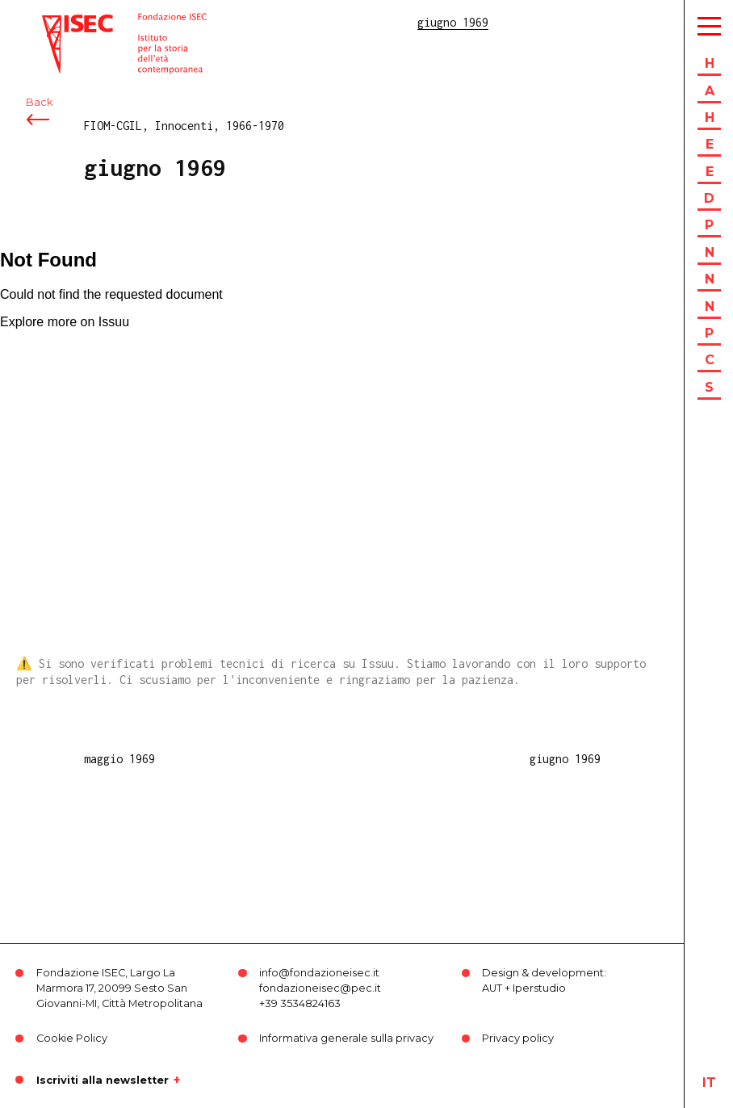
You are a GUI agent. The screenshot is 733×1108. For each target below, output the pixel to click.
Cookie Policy (71, 1038)
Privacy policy (518, 1038)
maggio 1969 (119, 759)
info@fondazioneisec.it (319, 973)
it (709, 1082)
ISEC (55, 22)
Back (39, 103)
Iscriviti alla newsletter (102, 1079)
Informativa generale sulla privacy (346, 1038)
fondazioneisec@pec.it (320, 988)
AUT (492, 988)
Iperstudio (539, 988)
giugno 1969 (565, 759)
